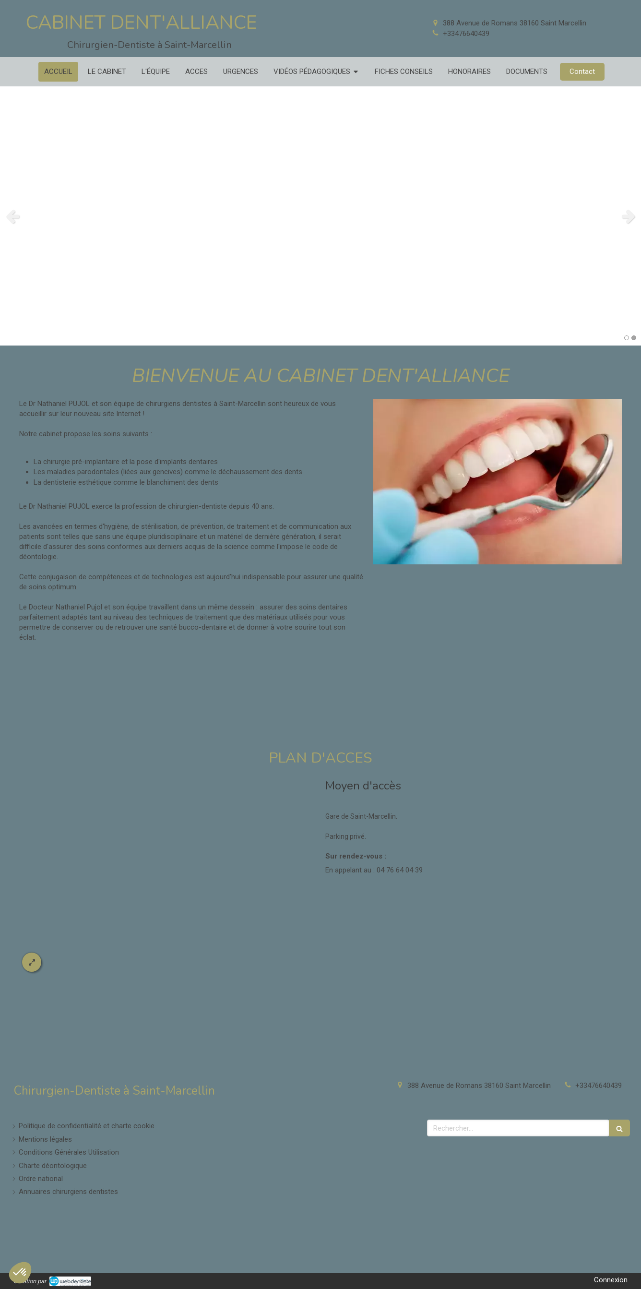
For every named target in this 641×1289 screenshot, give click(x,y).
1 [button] (626, 337)
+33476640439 (466, 33)
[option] (320, 216)
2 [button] (633, 337)
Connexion (611, 1280)
